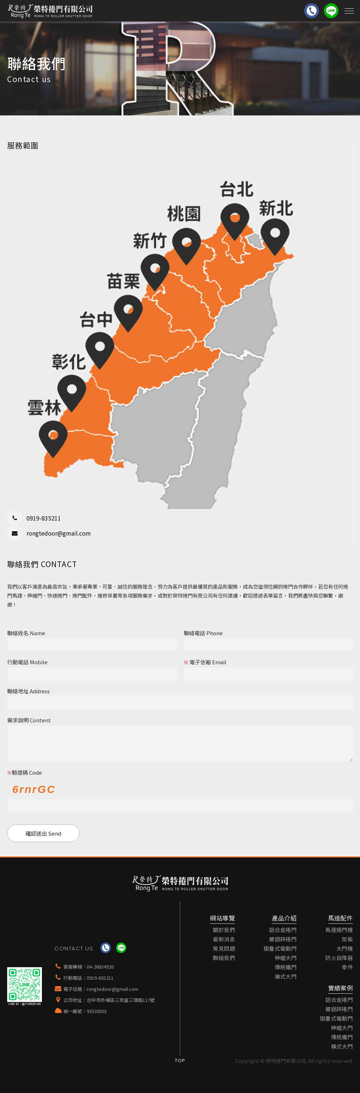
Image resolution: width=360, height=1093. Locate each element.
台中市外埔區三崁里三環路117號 (121, 1000)
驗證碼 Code (24, 772)
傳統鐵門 (286, 967)
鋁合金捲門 (283, 929)
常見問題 (224, 948)
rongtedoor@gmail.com (112, 988)
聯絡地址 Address (28, 691)
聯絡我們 (224, 957)
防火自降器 (339, 957)
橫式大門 (286, 976)
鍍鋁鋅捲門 (283, 939)
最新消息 (224, 939)
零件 (347, 967)
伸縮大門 (286, 957)
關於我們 (224, 929)
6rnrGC (34, 789)
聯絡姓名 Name (26, 633)
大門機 (344, 948)
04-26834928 (100, 966)
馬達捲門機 (339, 929)
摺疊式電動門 (280, 948)
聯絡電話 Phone (203, 633)
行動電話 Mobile (27, 662)
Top (180, 1060)
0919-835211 (100, 977)
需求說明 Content (29, 720)
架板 (347, 939)
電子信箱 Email (205, 662)
